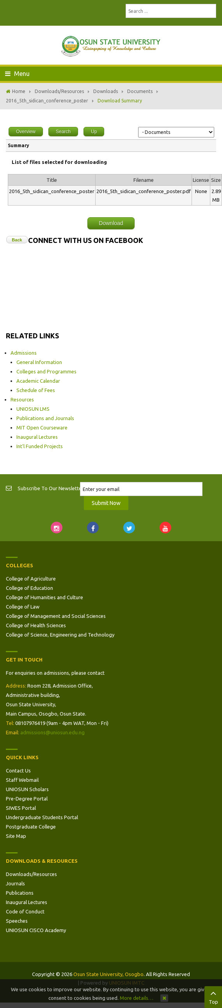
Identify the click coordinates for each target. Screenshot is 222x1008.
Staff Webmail (22, 780)
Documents (140, 91)
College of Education (29, 588)
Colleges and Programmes (46, 371)
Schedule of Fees (35, 390)
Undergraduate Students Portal (42, 817)
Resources (22, 399)
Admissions (24, 352)
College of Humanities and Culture (44, 597)
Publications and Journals (45, 418)
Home (18, 91)
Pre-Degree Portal (27, 798)
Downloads (105, 91)
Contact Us (18, 770)
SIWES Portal (21, 808)
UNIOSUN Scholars (27, 789)
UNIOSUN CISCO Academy (36, 930)
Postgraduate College (31, 826)
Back (17, 239)
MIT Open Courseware (41, 427)
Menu (17, 73)
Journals (15, 883)
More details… (136, 998)
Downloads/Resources (59, 91)
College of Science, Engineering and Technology (60, 634)
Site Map (16, 836)
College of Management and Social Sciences (56, 616)
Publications (20, 892)
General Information (39, 362)
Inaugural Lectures (37, 437)
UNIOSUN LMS (33, 409)
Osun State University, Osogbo (108, 974)
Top (213, 996)
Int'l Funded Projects (39, 446)
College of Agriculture (31, 578)
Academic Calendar (38, 380)
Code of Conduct (25, 911)
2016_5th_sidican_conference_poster (47, 100)
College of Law (22, 606)
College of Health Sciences (36, 625)
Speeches (17, 921)
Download (111, 223)
